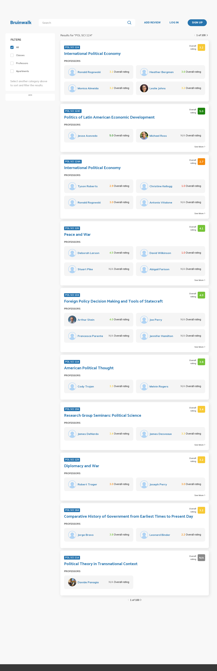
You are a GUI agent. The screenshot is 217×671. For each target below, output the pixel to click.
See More (199, 146)
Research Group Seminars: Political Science (102, 416)
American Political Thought (89, 368)
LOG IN (174, 22)
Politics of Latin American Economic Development (109, 118)
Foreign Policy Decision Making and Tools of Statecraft (113, 301)
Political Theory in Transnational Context (100, 564)
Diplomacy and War (81, 466)
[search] (83, 22)
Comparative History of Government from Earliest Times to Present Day (128, 517)
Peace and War (77, 235)
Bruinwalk (21, 22)
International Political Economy (92, 54)
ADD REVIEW (152, 22)
